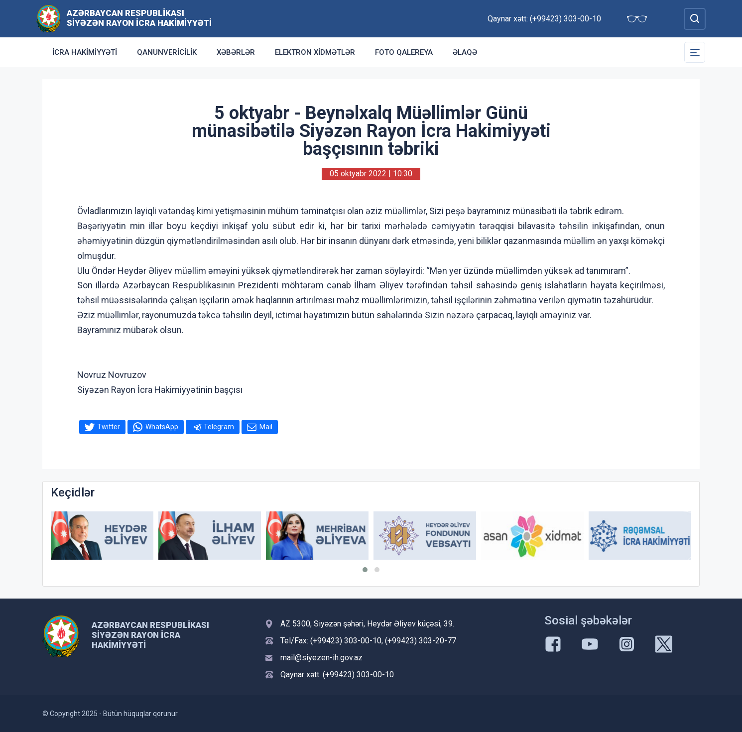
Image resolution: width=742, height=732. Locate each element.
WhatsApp (161, 427)
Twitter (108, 427)
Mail (265, 427)
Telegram (219, 427)
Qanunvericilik (167, 52)
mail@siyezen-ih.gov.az (321, 657)
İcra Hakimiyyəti (84, 52)
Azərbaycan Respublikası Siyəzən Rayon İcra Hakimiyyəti (139, 18)
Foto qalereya (404, 52)
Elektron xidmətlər (315, 52)
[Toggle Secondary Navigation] (695, 52)
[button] (365, 570)
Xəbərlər (236, 52)
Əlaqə (465, 52)
